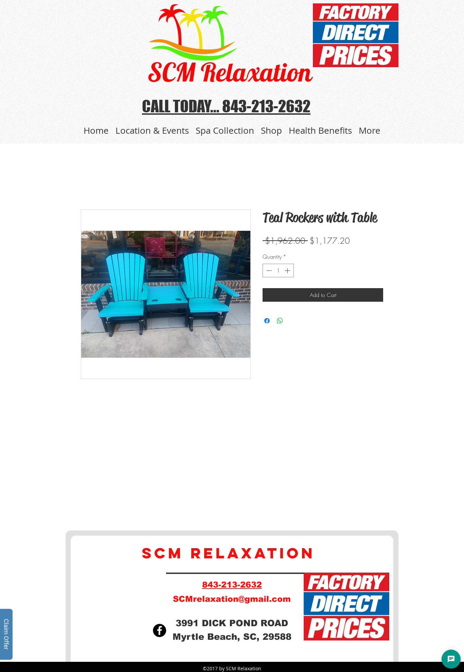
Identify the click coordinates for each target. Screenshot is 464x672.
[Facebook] (159, 630)
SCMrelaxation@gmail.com (232, 598)
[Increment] (288, 270)
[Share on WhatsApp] (280, 321)
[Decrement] (268, 270)
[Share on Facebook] (267, 321)
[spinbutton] (278, 270)
